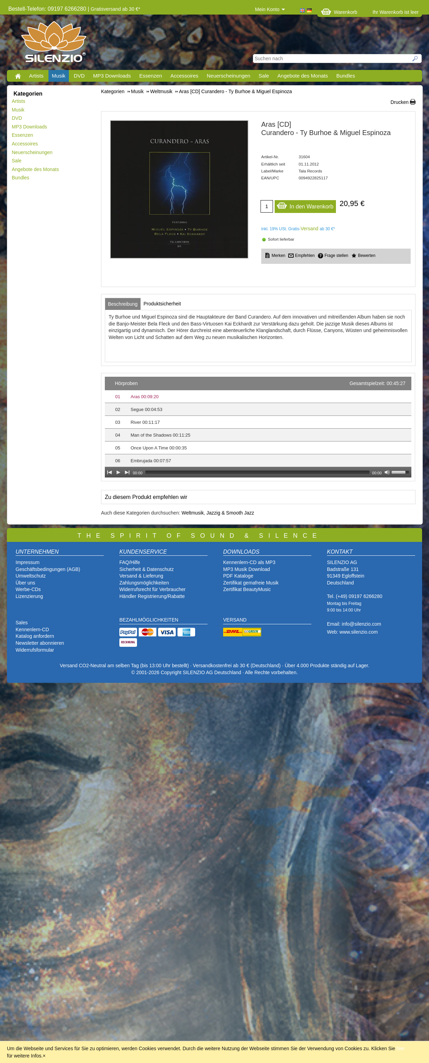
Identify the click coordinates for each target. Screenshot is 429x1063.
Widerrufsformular (35, 650)
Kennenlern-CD (32, 629)
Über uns (25, 583)
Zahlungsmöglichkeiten (144, 583)
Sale (264, 76)
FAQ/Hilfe (129, 562)
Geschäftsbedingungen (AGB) (48, 569)
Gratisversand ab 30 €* (115, 9)
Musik (58, 76)
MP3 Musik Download (246, 569)
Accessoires (184, 76)
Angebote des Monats (302, 76)
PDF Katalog (236, 576)
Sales (22, 622)
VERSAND (235, 620)
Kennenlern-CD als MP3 (249, 562)
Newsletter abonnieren (40, 643)
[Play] (118, 472)
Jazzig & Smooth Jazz (230, 513)
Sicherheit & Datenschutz (146, 569)
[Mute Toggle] (387, 472)
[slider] (257, 472)
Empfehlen (305, 255)
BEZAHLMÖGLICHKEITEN (148, 620)
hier (400, 1048)
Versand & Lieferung (141, 576)
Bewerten (366, 255)
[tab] (123, 304)
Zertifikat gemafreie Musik (251, 583)
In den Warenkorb (305, 204)
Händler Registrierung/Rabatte (152, 596)
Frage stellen (336, 255)
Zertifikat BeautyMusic (247, 589)
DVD (79, 76)
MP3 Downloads (112, 76)
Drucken (400, 102)
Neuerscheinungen (228, 76)
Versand (309, 228)
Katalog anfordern (35, 636)
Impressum (27, 562)
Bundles (345, 76)
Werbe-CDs (28, 589)
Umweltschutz (31, 576)
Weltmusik (193, 513)
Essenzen (150, 76)
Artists (36, 76)
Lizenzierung (29, 596)
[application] (258, 427)
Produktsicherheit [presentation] (162, 303)
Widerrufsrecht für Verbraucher (152, 589)
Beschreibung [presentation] (123, 304)
